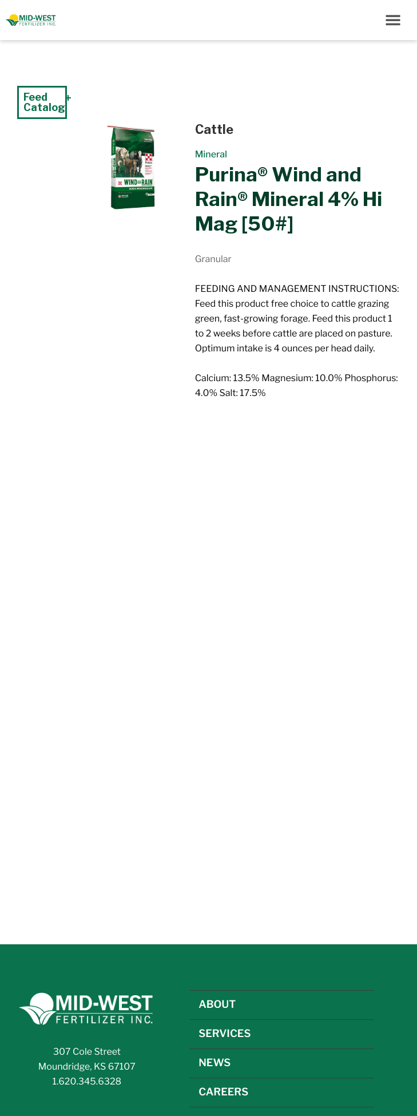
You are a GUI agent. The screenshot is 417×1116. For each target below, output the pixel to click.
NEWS (214, 1063)
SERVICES (224, 1034)
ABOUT (217, 1005)
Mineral (211, 154)
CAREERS (223, 1092)
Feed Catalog (44, 102)
